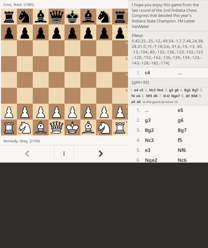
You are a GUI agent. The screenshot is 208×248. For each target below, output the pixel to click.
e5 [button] (180, 110)
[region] (104, 81)
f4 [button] (133, 95)
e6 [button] (138, 95)
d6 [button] (155, 95)
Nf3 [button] (149, 95)
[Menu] (63, 154)
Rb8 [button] (194, 95)
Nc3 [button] (152, 89)
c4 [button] (147, 72)
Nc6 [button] (160, 89)
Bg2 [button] (187, 89)
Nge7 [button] (175, 95)
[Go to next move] (100, 154)
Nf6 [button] (182, 150)
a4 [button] (133, 101)
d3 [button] (188, 95)
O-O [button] (166, 95)
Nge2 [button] (151, 160)
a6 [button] (139, 101)
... (180, 72)
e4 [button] (136, 89)
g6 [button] (177, 89)
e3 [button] (147, 150)
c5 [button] (141, 89)
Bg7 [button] (195, 89)
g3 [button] (171, 89)
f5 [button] (180, 140)
